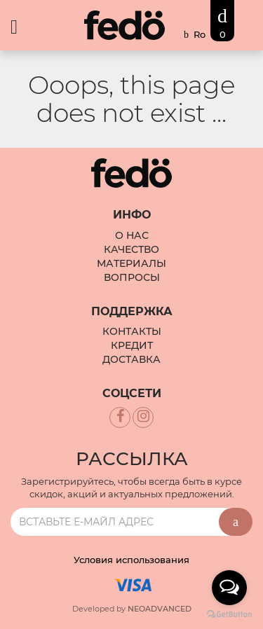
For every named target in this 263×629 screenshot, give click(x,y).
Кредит (132, 345)
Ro (199, 34)
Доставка (131, 359)
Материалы (131, 263)
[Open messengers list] (229, 587)
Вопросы (132, 277)
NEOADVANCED (159, 609)
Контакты (131, 331)
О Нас (132, 235)
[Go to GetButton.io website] (229, 614)
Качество (131, 249)
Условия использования (131, 559)
